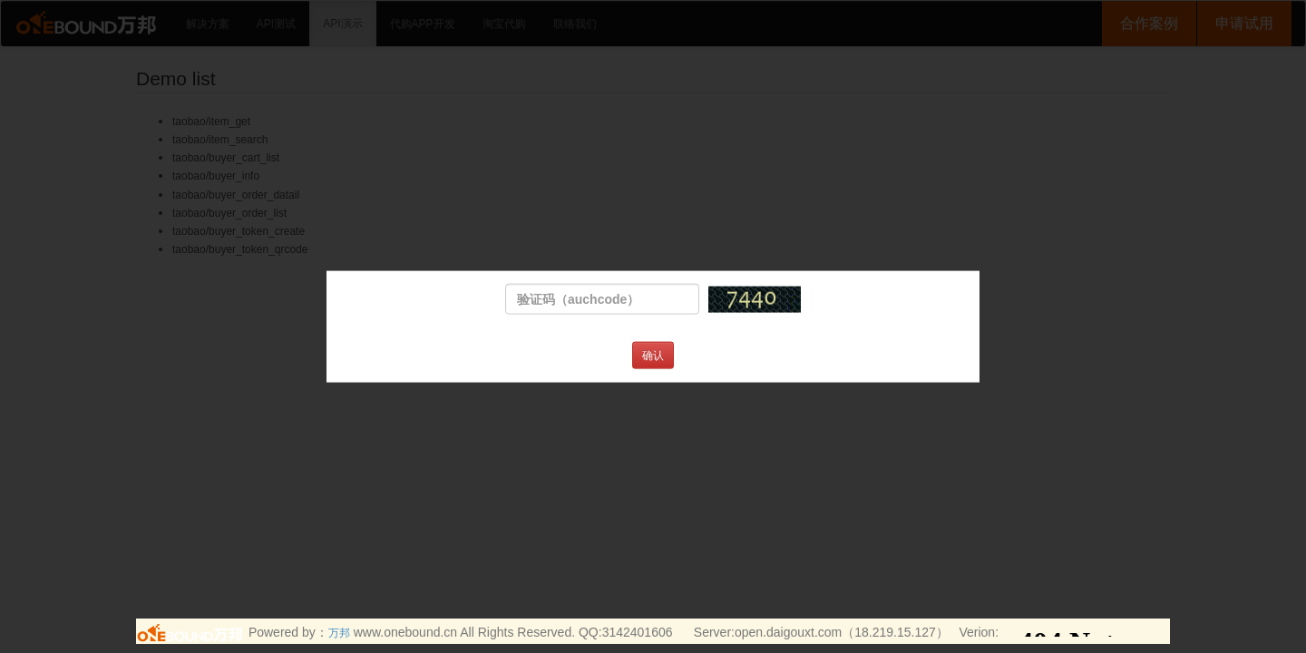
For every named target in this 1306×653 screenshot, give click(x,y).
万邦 (339, 633)
